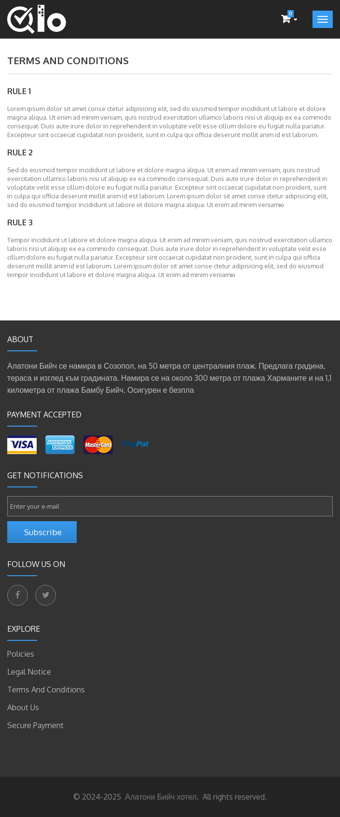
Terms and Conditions (46, 689)
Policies (20, 654)
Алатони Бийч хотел (159, 797)
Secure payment (35, 725)
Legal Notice (29, 672)
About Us (23, 707)
